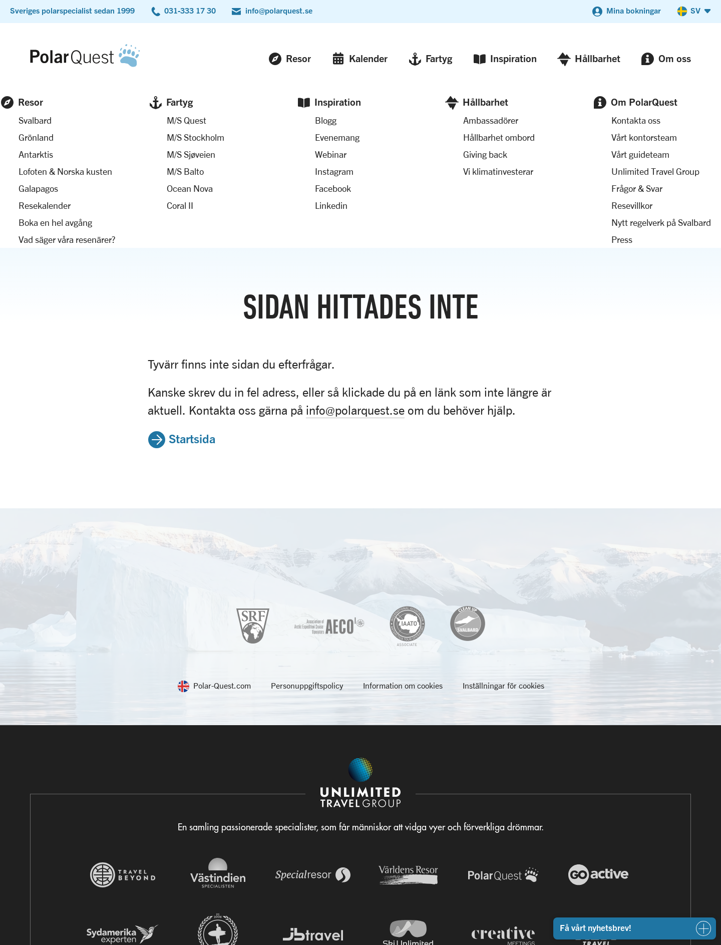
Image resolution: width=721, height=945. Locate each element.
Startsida (192, 284)
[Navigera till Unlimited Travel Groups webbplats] (360, 795)
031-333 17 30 (190, 11)
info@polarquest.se (278, 11)
